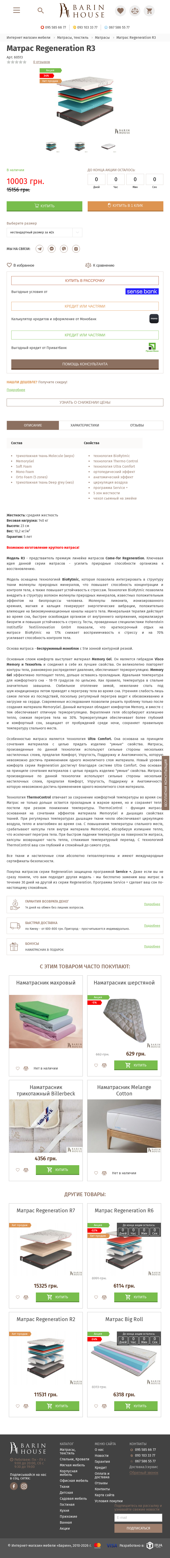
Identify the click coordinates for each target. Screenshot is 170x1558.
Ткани (65, 1487)
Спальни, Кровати (74, 1459)
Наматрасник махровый (45, 983)
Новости (102, 1456)
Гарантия (102, 1462)
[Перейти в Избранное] (120, 10)
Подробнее (16, 390)
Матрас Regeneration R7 (46, 1210)
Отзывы (101, 1483)
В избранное (24, 265)
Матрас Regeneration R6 (124, 1210)
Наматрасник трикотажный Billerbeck (46, 1090)
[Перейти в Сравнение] (134, 10)
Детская (66, 1493)
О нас (99, 1450)
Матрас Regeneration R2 (46, 1319)
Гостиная (67, 1505)
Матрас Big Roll (124, 1319)
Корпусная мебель (68, 1473)
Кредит (101, 1468)
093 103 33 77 (145, 1455)
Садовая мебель (73, 1499)
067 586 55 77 (145, 1461)
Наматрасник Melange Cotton (124, 1090)
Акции (65, 1529)
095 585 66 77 (145, 1449)
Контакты (102, 1489)
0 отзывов (41, 62)
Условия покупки (109, 1501)
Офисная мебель (74, 1481)
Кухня (64, 1511)
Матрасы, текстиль (67, 1451)
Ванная (66, 1523)
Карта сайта (104, 1495)
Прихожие (68, 1517)
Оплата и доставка (102, 1475)
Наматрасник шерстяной (124, 983)
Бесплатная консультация (166, 783)
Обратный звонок (143, 1473)
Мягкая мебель (72, 1465)
